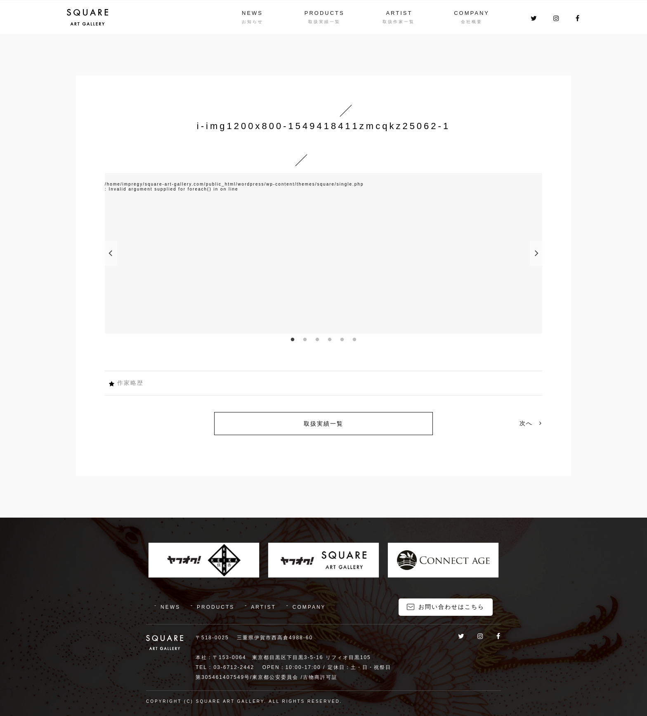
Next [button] (536, 253)
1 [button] (292, 340)
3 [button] (317, 340)
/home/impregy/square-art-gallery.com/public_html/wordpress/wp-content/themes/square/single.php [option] (234, 184)
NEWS (252, 13)
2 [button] (305, 340)
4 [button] (330, 340)
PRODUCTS (325, 13)
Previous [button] (111, 253)
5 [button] (342, 340)
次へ (530, 423)
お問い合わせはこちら (451, 606)
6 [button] (354, 340)
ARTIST (399, 13)
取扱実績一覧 (323, 423)
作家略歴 (130, 382)
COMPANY (471, 13)
